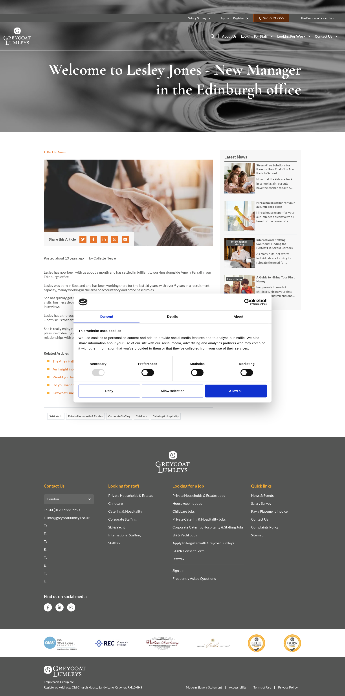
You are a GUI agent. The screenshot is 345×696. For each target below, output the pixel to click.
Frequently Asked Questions (194, 578)
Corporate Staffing (119, 416)
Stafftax (114, 543)
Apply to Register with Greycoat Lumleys (203, 543)
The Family (316, 18)
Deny (109, 391)
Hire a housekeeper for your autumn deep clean (275, 204)
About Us (229, 36)
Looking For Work (291, 36)
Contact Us (323, 36)
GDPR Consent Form (188, 551)
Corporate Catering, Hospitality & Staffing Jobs (208, 527)
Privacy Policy (288, 687)
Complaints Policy (265, 527)
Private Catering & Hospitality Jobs (199, 519)
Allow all (235, 391)
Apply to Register (232, 18)
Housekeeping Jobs (187, 503)
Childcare (141, 416)
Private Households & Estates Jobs (198, 495)
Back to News (55, 152)
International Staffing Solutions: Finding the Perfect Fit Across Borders (274, 244)
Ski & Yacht (55, 416)
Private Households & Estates (85, 416)
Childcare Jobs (183, 511)
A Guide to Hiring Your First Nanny (275, 279)
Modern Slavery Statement (204, 687)
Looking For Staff (254, 36)
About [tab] (238, 316)
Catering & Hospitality (166, 416)
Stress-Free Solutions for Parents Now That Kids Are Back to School (275, 169)
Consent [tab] (106, 316)
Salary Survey (197, 18)
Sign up (178, 570)
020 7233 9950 (273, 18)
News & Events (262, 495)
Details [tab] (172, 316)
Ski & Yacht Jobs (184, 535)
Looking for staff (123, 485)
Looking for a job (188, 485)
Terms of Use (262, 687)
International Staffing (124, 535)
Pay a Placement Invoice (269, 511)
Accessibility (237, 687)
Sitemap (257, 535)
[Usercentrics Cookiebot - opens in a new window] (247, 302)
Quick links (261, 485)
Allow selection (172, 391)
